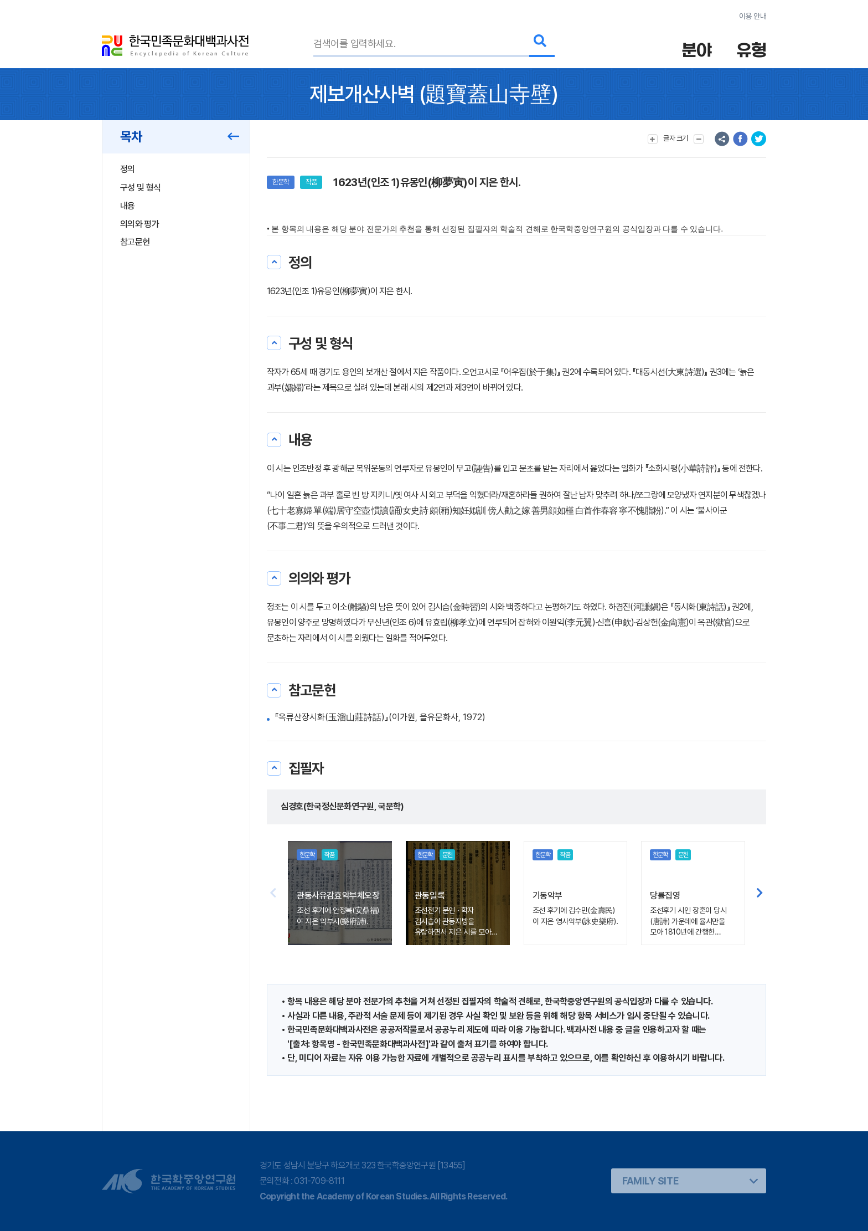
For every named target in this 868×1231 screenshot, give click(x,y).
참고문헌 (134, 242)
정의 (127, 169)
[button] (759, 893)
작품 (311, 182)
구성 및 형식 (140, 187)
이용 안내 (752, 16)
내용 (127, 206)
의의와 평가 (139, 224)
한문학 (280, 182)
